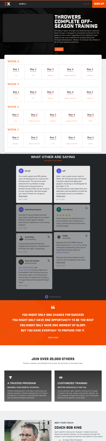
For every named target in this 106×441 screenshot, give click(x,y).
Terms (86, 439)
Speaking (45, 428)
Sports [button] (22, 4)
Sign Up (59, 49)
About (44, 409)
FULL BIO (62, 342)
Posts (44, 421)
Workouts (45, 415)
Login (56, 53)
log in (86, 4)
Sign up (99, 4)
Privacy (96, 439)
